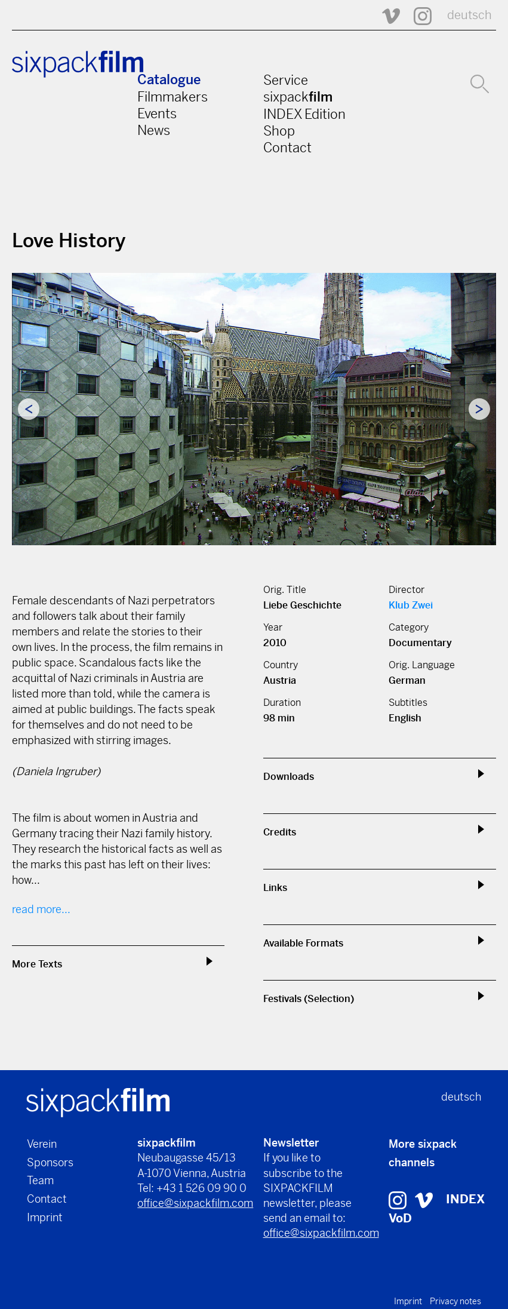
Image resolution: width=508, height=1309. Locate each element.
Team (40, 1180)
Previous (28, 409)
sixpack (297, 96)
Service (285, 80)
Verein (42, 1144)
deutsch (469, 15)
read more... (41, 909)
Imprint (45, 1217)
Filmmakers (172, 96)
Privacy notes (455, 1301)
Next (479, 409)
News (153, 130)
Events (157, 113)
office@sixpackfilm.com (195, 1203)
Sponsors (50, 1162)
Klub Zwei (411, 605)
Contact (287, 147)
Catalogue (169, 80)
